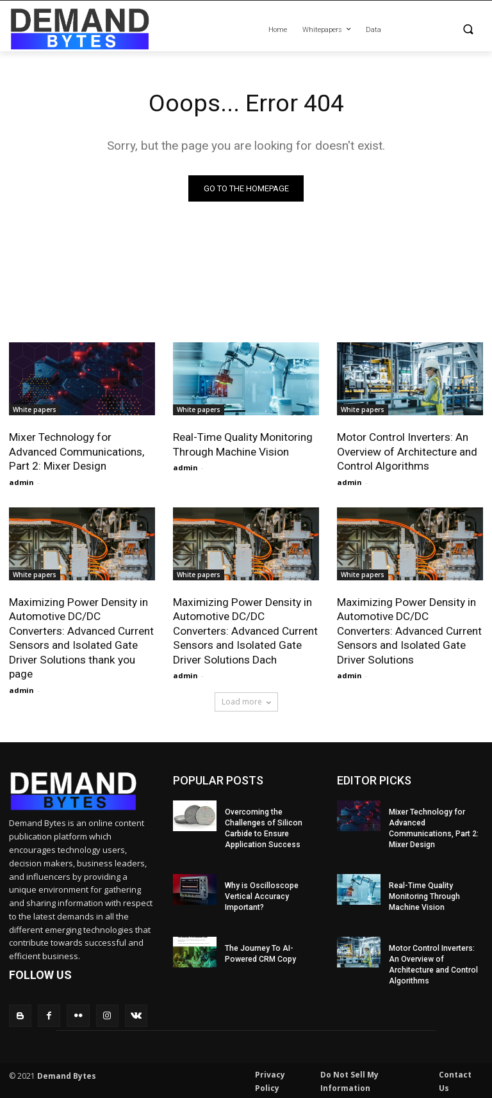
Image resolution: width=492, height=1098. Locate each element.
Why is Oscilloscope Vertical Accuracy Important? (261, 894)
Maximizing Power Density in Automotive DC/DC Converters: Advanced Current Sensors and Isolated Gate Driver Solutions (409, 629)
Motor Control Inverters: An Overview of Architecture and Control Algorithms (407, 451)
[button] (436, 30)
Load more (246, 699)
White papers (34, 410)
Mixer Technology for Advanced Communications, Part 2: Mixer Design (76, 451)
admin (21, 481)
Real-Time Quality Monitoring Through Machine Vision (243, 444)
